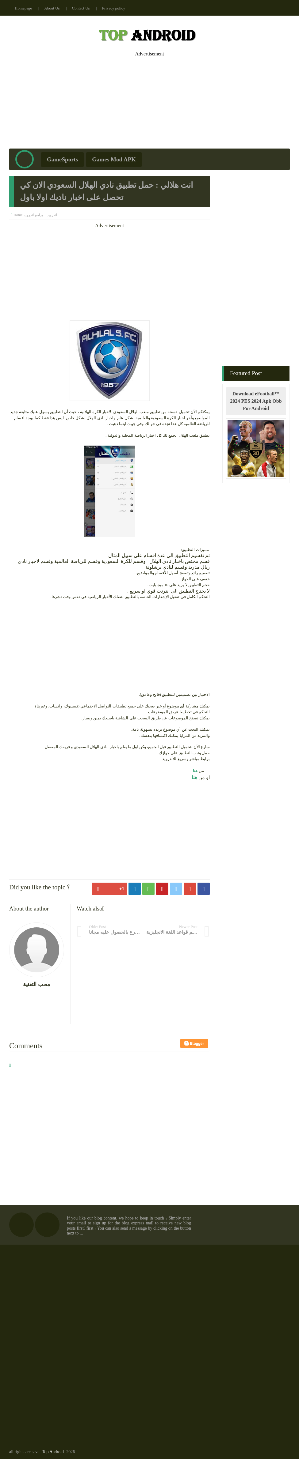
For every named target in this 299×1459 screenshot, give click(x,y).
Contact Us (81, 8)
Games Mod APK (114, 159)
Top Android (53, 1452)
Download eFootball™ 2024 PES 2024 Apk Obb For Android (256, 401)
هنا (194, 770)
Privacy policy (113, 8)
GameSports (62, 159)
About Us (51, 8)
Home (17, 215)
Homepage (23, 8)
